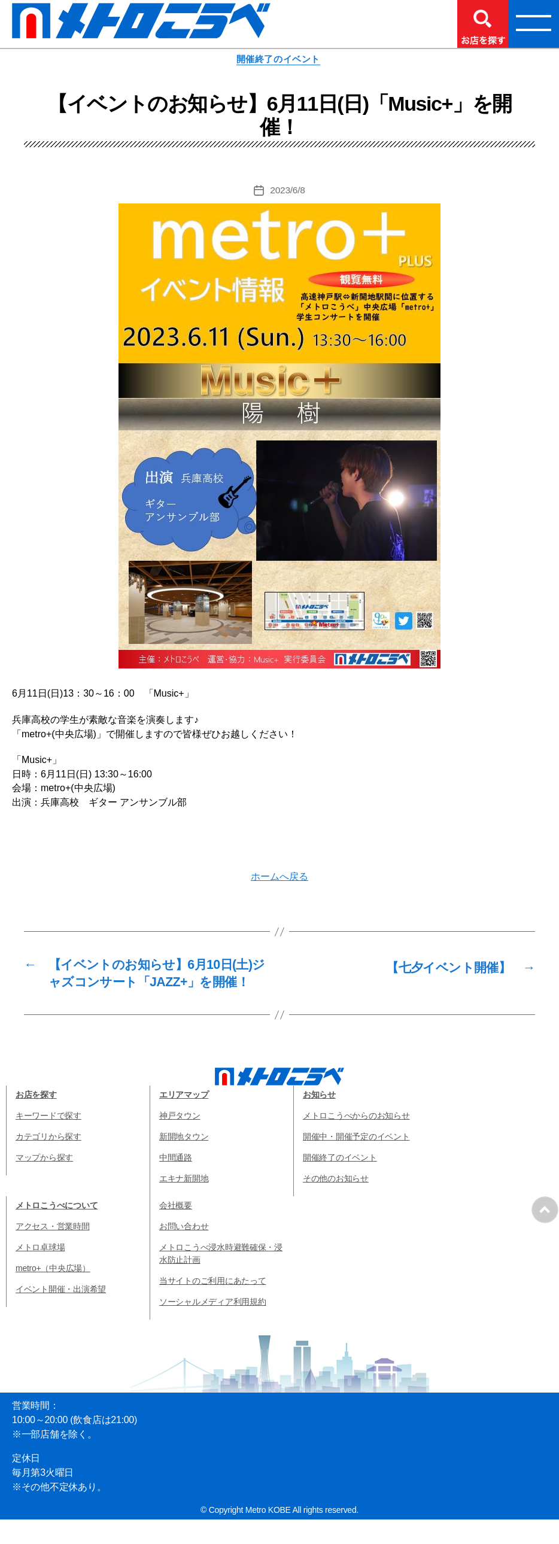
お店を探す (36, 1119)
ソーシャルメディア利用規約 (212, 1326)
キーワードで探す (48, 1140)
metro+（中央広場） (53, 1292)
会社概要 (175, 1230)
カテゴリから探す (48, 1161)
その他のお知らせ (336, 1203)
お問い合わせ (183, 1251)
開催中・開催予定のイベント (356, 1161)
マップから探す (44, 1182)
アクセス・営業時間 (53, 1251)
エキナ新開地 (183, 1203)
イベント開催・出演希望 (61, 1313)
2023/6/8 (287, 192)
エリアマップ (183, 1119)
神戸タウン (179, 1140)
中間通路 (175, 1182)
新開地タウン (183, 1161)
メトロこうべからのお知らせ (356, 1140)
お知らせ (319, 1119)
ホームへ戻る (279, 878)
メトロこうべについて (57, 1230)
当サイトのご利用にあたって (212, 1305)
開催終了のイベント (279, 60)
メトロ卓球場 (40, 1271)
